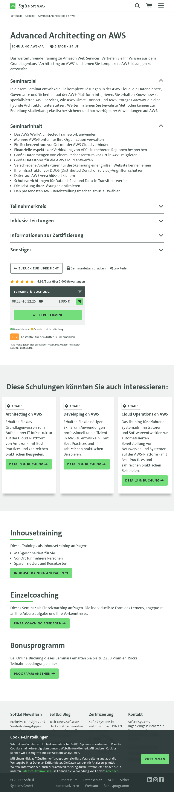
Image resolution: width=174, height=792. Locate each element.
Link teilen (119, 268)
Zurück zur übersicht (36, 268)
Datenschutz (92, 780)
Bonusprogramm (116, 785)
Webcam (91, 785)
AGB (111, 780)
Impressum (69, 780)
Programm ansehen (34, 673)
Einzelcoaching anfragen (40, 623)
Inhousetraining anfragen (41, 573)
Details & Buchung (28, 464)
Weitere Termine (47, 315)
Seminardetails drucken (86, 268)
